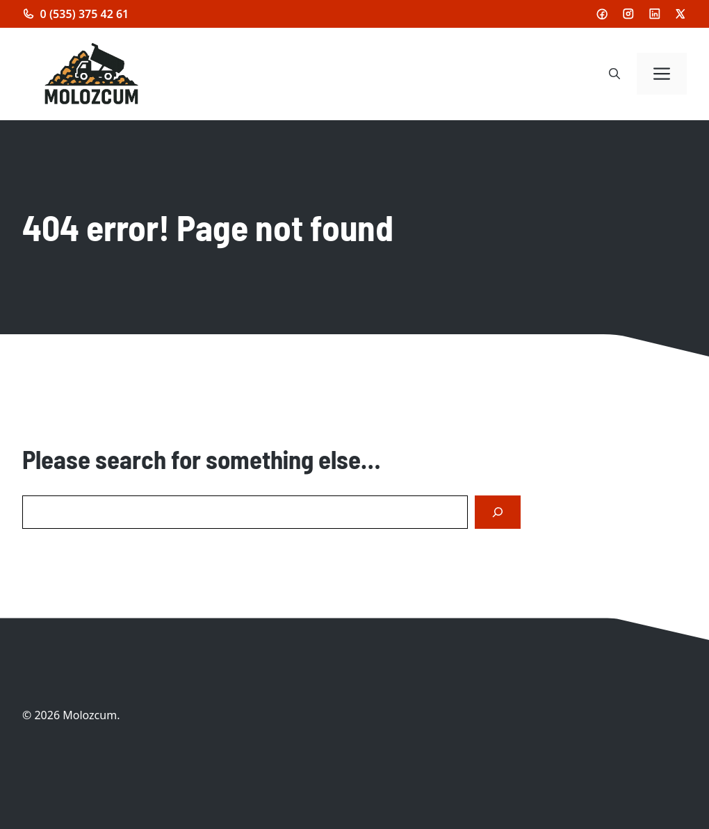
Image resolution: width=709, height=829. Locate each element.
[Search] (498, 512)
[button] (614, 74)
